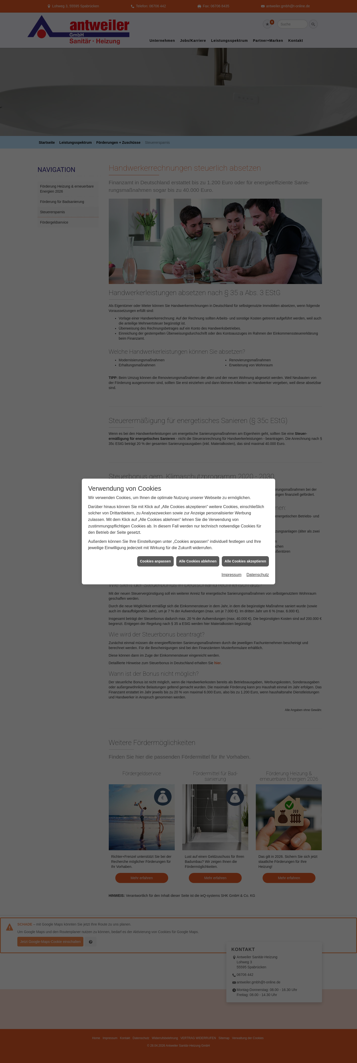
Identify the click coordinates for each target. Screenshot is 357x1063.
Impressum (231, 542)
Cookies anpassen (155, 528)
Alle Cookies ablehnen (198, 528)
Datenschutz (257, 542)
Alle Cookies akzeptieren (245, 528)
